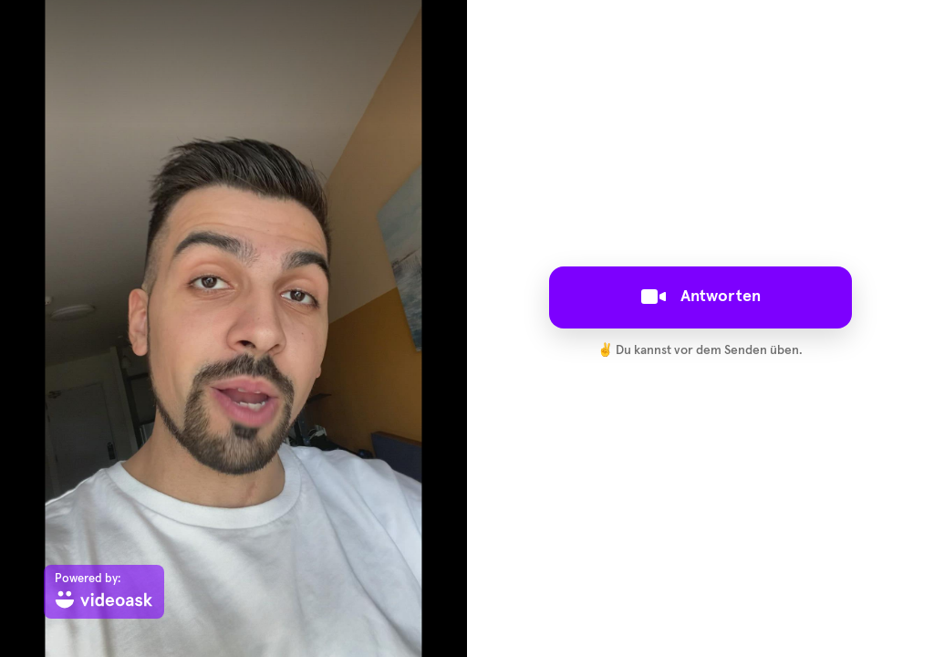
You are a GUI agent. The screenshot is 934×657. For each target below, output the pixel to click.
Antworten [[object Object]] (701, 297)
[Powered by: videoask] (104, 592)
